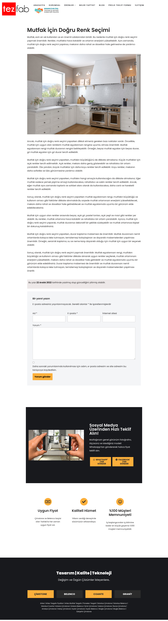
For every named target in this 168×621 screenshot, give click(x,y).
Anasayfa (39, 5)
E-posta (72, 314)
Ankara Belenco (77, 607)
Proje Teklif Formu (120, 5)
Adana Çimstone (105, 607)
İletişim (139, 5)
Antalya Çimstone (49, 610)
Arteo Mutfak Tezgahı (73, 604)
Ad (35, 314)
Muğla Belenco (119, 610)
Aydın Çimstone (78, 610)
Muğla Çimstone (105, 610)
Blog (102, 5)
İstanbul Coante (47, 607)
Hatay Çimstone (64, 610)
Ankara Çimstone (63, 607)
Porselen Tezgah (89, 604)
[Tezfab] (15, 8)
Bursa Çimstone (119, 607)
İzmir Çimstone (91, 607)
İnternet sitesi (110, 314)
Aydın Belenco (92, 610)
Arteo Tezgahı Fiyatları (54, 604)
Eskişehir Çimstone (84, 613)
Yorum (37, 326)
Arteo (42, 604)
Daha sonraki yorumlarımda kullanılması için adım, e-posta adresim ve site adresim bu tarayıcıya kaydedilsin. (79, 369)
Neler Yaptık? (87, 5)
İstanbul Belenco (120, 604)
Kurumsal (54, 5)
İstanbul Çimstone (105, 604)
